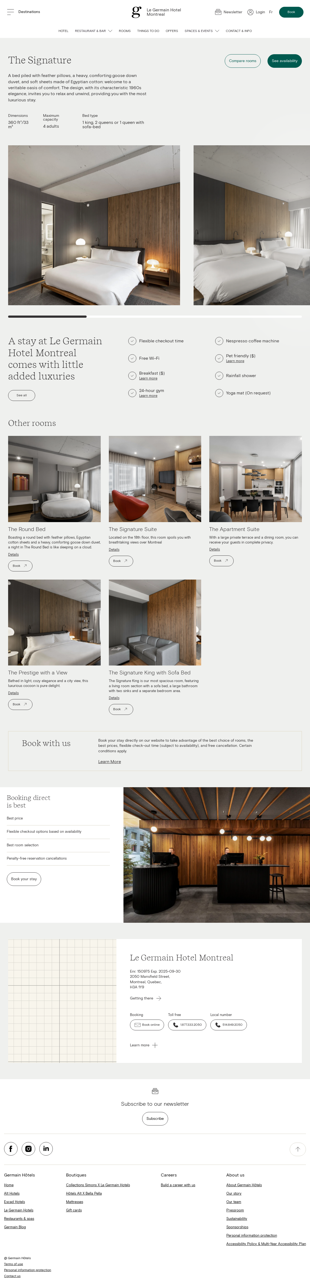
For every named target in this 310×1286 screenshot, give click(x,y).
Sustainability (236, 1219)
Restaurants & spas (19, 1219)
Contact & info (239, 31)
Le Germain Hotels (18, 1210)
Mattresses (74, 1202)
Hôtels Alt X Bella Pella (84, 1193)
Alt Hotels (11, 1193)
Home (9, 1185)
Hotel (63, 31)
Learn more (148, 378)
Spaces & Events (202, 31)
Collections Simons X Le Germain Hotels (98, 1185)
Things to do (148, 31)
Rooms (125, 31)
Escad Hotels (14, 1202)
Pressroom (235, 1210)
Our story (234, 1193)
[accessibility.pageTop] (298, 1149)
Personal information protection (251, 1235)
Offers (172, 31)
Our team (233, 1202)
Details (13, 555)
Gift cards (74, 1210)
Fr (271, 12)
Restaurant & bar (93, 31)
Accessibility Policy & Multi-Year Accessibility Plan (266, 1244)
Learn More (109, 762)
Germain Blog (15, 1227)
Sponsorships (237, 1227)
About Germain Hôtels (244, 1185)
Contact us (12, 1276)
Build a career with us (178, 1185)
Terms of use (13, 1264)
